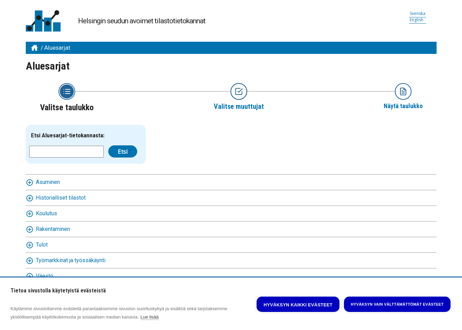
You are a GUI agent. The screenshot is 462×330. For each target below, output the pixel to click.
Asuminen (48, 182)
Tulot (42, 244)
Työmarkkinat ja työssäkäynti (70, 260)
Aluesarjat (57, 47)
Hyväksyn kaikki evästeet (298, 304)
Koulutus (46, 213)
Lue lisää (150, 317)
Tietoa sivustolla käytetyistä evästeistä (58, 290)
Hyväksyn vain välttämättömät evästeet (397, 304)
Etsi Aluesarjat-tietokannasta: (67, 135)
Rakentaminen (53, 229)
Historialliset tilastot (61, 197)
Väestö (44, 276)
